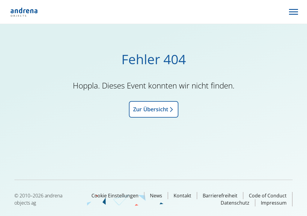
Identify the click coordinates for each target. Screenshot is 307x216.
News (156, 195)
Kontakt (182, 195)
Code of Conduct (268, 195)
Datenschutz (235, 203)
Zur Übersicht (153, 109)
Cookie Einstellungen (115, 195)
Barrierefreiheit (220, 195)
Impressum (274, 203)
